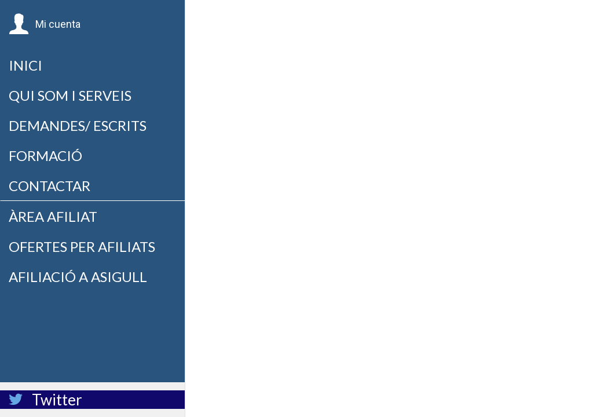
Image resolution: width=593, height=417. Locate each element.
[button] (44, 24)
